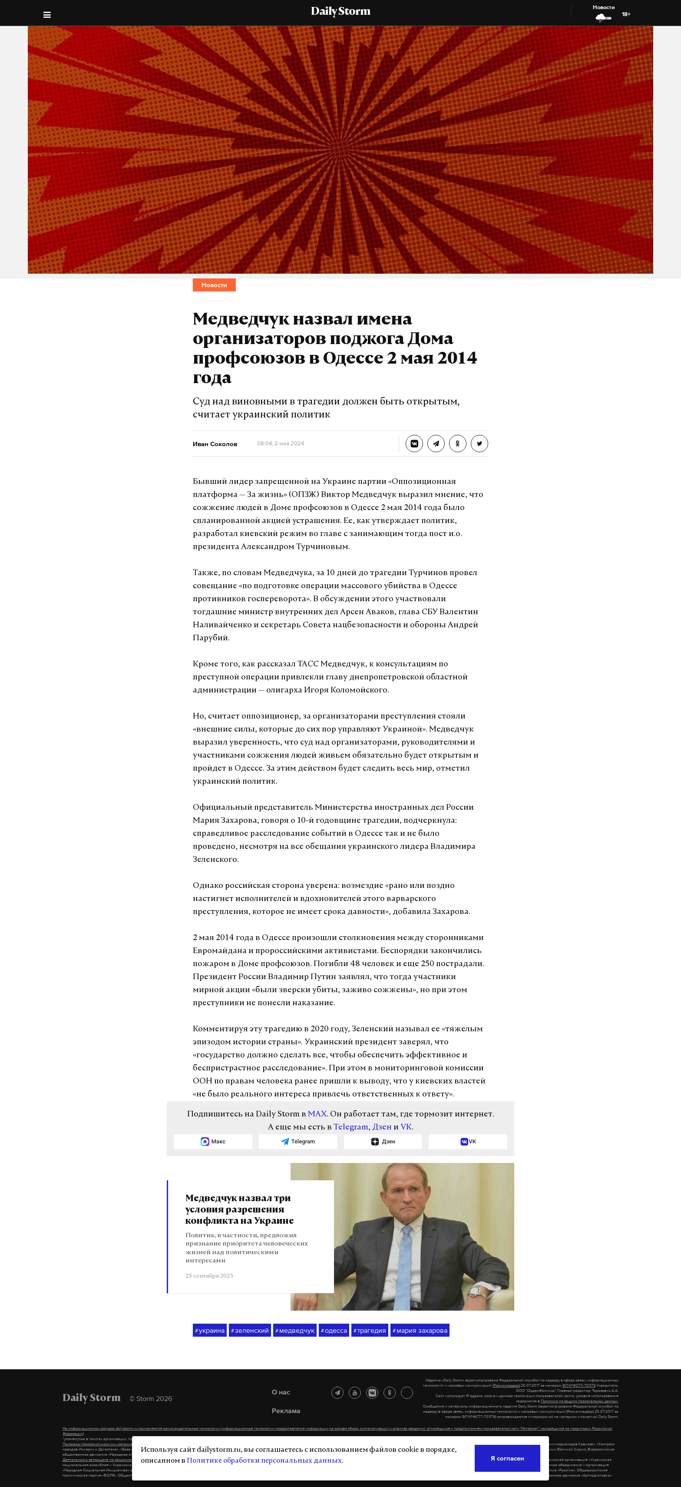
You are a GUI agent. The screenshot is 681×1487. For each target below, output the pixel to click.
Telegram (351, 1127)
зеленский (250, 1330)
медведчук (294, 1330)
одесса (334, 1330)
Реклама (286, 1410)
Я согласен (507, 1458)
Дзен (382, 1127)
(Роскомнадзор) (506, 1385)
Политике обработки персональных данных (264, 1460)
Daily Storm (340, 12)
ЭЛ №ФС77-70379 (578, 1385)
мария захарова (420, 1330)
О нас (281, 1392)
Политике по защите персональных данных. (579, 1401)
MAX (317, 1114)
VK (406, 1127)
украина (210, 1330)
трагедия (370, 1330)
